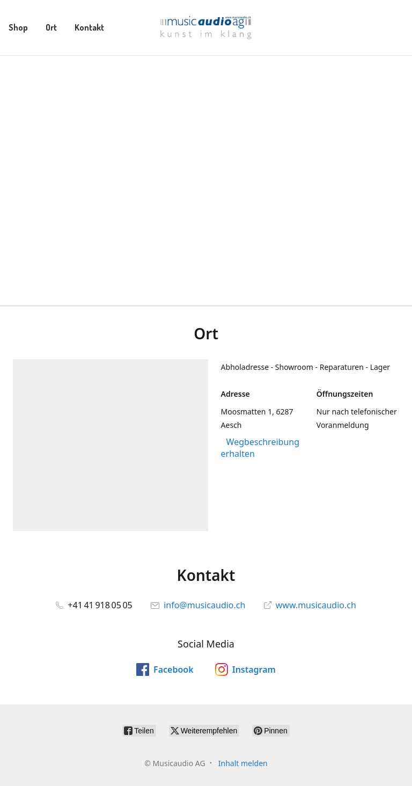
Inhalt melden (243, 763)
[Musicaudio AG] (205, 27)
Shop (18, 27)
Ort (51, 27)
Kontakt (89, 27)
